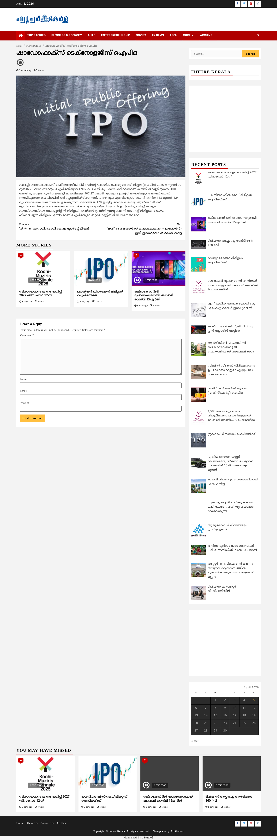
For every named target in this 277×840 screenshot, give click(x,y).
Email (23, 391)
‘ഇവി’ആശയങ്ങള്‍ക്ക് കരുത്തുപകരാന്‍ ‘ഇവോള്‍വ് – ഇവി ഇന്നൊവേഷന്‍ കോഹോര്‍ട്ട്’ (142, 229)
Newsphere (159, 831)
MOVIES (141, 35)
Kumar (41, 70)
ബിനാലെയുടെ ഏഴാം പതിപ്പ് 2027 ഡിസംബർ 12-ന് (40, 294)
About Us (32, 823)
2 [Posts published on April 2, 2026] (225, 700)
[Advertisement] (100, 455)
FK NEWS (158, 35)
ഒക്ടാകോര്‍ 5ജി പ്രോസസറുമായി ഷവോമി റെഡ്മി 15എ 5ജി (153, 296)
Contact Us (47, 823)
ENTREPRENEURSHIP (115, 35)
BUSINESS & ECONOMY (66, 35)
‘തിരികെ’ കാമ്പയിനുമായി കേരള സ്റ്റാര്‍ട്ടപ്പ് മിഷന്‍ (60, 227)
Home (19, 823)
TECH (173, 35)
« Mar (195, 741)
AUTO (91, 35)
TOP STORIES (36, 35)
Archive (206, 35)
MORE (187, 35)
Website (24, 403)
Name (23, 379)
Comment (27, 335)
